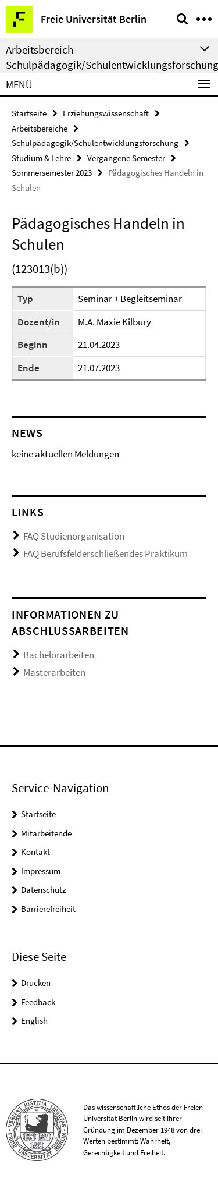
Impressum (40, 870)
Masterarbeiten (54, 672)
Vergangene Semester (126, 158)
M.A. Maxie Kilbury (114, 321)
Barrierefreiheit (48, 908)
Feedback (38, 1001)
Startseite (29, 113)
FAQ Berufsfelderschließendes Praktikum (105, 553)
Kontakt (35, 851)
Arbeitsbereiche (39, 128)
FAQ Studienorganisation (73, 536)
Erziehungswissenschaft (106, 113)
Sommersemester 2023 (52, 172)
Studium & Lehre (41, 158)
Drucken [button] (36, 982)
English (34, 1020)
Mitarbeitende (46, 833)
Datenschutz (43, 889)
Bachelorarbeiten (58, 654)
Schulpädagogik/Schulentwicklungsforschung (95, 142)
